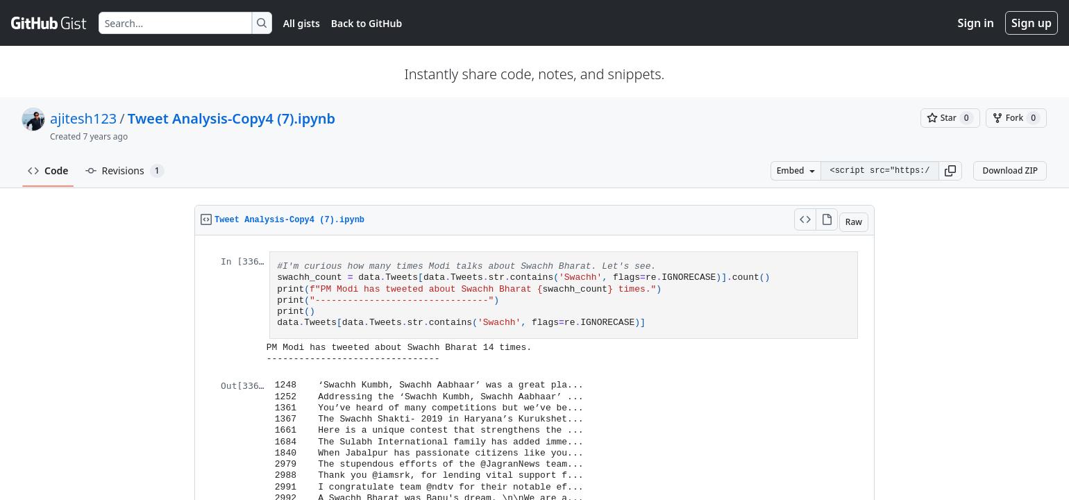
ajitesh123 (83, 118)
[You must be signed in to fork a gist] (1016, 118)
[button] (950, 171)
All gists (301, 23)
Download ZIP (1010, 170)
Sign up (1031, 23)
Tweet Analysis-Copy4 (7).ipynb (231, 118)
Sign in (976, 23)
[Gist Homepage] (49, 23)
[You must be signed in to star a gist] (950, 118)
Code (48, 170)
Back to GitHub (366, 23)
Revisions (125, 171)
